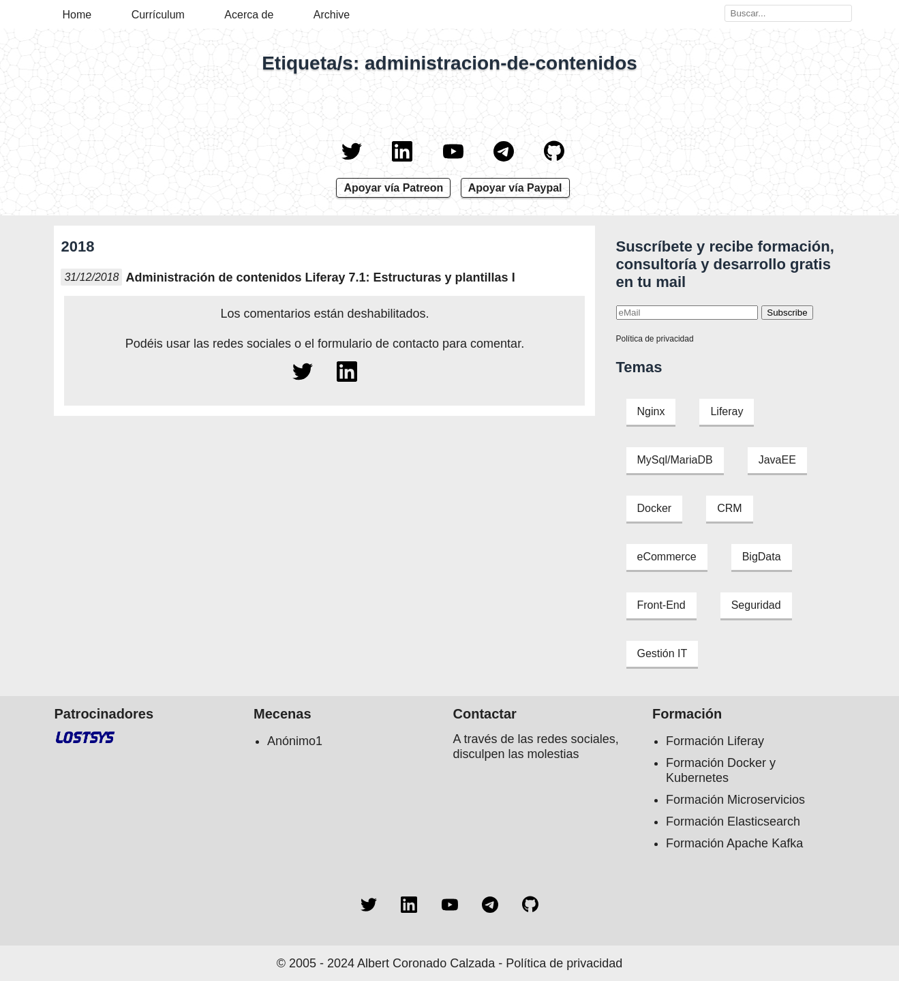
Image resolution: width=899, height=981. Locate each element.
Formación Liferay (715, 741)
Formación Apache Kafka (734, 843)
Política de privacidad (655, 339)
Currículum (158, 14)
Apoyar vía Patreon (393, 188)
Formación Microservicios (735, 799)
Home (77, 14)
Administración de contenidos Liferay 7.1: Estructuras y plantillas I (320, 277)
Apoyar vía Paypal (515, 188)
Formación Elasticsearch (733, 821)
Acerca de (248, 14)
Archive (332, 14)
